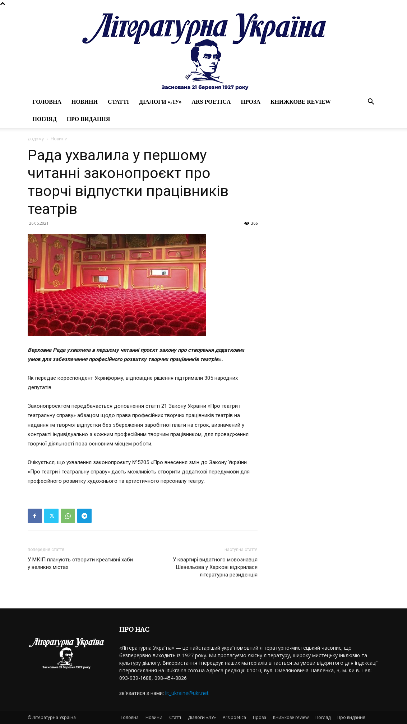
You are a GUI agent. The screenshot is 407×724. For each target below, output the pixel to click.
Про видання (88, 119)
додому (36, 139)
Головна (47, 102)
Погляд (45, 119)
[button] (371, 102)
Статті (118, 102)
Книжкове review (300, 102)
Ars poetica (211, 102)
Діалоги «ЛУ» (160, 102)
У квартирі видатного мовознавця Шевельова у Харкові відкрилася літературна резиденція (215, 567)
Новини (84, 102)
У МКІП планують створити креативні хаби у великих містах (80, 563)
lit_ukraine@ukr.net (187, 693)
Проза (250, 102)
